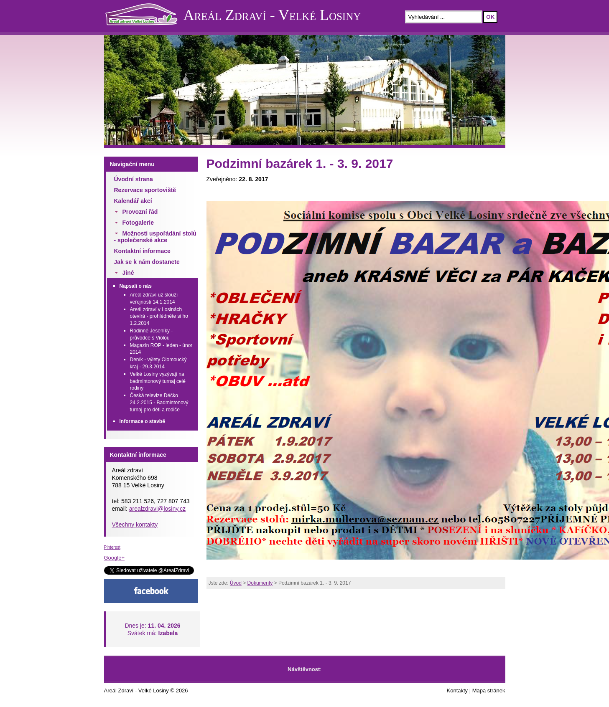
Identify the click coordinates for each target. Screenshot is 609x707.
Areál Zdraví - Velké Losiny (272, 15)
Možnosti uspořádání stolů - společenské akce (155, 236)
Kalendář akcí (133, 201)
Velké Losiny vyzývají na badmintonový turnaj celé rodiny (158, 381)
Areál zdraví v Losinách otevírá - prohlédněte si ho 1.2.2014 (159, 317)
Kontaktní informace (142, 251)
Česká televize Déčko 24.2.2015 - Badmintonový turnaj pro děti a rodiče (159, 403)
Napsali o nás (136, 286)
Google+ (114, 558)
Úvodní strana (133, 179)
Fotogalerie (138, 222)
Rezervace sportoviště (145, 190)
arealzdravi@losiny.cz (157, 508)
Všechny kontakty (135, 524)
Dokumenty (260, 583)
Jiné (128, 272)
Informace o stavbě (142, 421)
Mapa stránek (488, 690)
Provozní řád (140, 211)
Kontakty (457, 690)
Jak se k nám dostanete (147, 261)
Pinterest (112, 547)
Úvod (236, 583)
